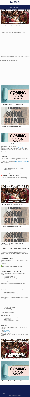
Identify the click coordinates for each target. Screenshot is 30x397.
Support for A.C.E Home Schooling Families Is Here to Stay (11, 126)
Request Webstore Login (5, 392)
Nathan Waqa (8, 144)
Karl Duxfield (8, 26)
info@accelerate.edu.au (6, 330)
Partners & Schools (12, 7)
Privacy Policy (3, 393)
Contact (17, 7)
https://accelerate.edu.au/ (7, 331)
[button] (29, 6)
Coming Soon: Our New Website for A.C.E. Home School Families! (12, 104)
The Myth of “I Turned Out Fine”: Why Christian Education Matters (13, 25)
